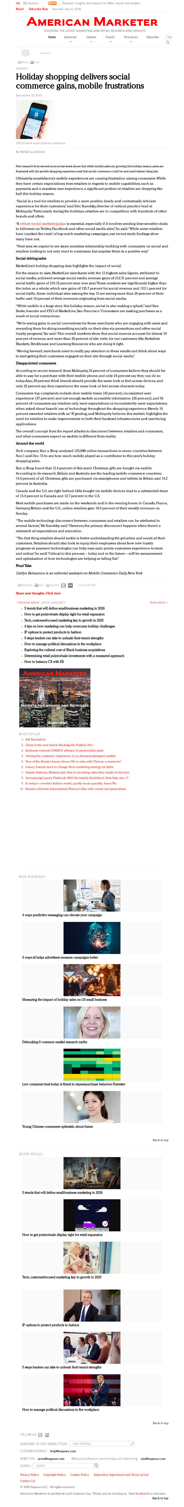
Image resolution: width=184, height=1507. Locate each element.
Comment (45, 53)
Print (36, 62)
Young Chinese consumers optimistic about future (57, 1127)
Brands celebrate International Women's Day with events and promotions (75, 789)
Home (52, 37)
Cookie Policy (80, 1475)
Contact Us (27, 1481)
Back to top (160, 1140)
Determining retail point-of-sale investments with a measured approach (74, 656)
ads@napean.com (153, 1459)
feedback (142, 1493)
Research (22, 68)
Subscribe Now (38, 8)
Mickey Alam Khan (32, 152)
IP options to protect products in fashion (52, 632)
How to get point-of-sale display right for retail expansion (64, 614)
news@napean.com (51, 1459)
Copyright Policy (55, 1475)
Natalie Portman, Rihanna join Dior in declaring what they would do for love (77, 772)
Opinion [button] (91, 38)
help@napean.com (63, 1451)
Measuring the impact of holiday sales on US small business (64, 1000)
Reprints (54, 585)
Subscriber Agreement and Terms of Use (121, 1475)
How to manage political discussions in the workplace (62, 644)
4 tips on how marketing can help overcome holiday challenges (69, 626)
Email (25, 62)
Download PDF (87, 585)
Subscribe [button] (152, 37)
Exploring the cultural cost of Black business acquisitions (64, 650)
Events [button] (110, 38)
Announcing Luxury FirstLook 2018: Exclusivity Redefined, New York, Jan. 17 (76, 778)
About (20, 8)
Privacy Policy (29, 1475)
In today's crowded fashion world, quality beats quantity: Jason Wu (71, 783)
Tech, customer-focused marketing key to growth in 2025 (64, 620)
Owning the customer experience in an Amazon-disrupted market (70, 756)
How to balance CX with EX (44, 662)
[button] (31, 3)
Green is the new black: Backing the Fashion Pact (59, 745)
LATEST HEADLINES (53, 602)
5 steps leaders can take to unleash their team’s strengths (63, 638)
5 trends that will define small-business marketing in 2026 (64, 608)
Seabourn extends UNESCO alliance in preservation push (64, 750)
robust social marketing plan (43, 224)
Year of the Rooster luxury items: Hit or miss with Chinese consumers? (73, 761)
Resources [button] (131, 38)
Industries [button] (70, 38)
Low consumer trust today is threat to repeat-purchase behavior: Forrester (73, 1084)
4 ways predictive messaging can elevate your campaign (62, 915)
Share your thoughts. (38, 593)
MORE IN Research (32, 876)
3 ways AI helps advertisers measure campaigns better (60, 957)
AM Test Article (35, 739)
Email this (27, 585)
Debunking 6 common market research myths (54, 1042)
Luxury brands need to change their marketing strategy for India (69, 767)
